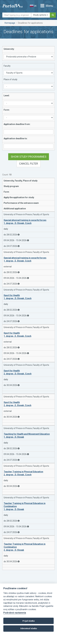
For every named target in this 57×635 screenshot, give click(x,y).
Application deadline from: (17, 124)
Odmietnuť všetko (28, 628)
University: (9, 49)
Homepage (10, 23)
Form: (7, 110)
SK (33, 6)
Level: (7, 95)
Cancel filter (28, 163)
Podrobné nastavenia (14, 612)
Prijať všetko (28, 621)
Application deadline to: (16, 138)
